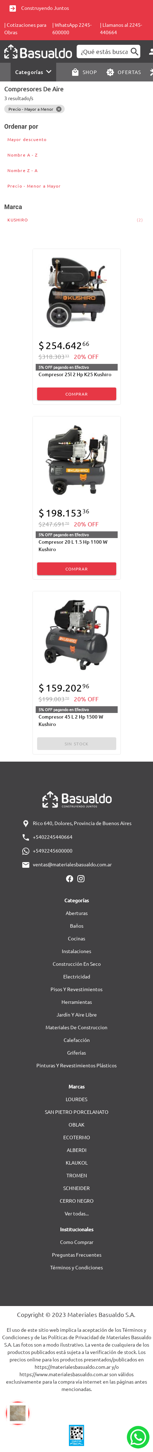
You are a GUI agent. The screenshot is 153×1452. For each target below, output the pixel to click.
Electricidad (76, 976)
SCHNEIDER (76, 1188)
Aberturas (77, 913)
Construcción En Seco (77, 963)
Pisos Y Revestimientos (76, 989)
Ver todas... (77, 1213)
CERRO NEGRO (77, 1200)
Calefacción (77, 1040)
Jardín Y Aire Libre (77, 1014)
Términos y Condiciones (76, 1267)
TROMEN (76, 1175)
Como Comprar (76, 1242)
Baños (76, 925)
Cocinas (76, 938)
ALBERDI (77, 1150)
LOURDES (76, 1099)
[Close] (58, 109)
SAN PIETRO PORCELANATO (76, 1112)
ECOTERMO (76, 1137)
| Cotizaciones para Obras (25, 28)
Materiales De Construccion (76, 1027)
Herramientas (76, 1002)
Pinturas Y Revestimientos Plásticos (76, 1065)
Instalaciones (76, 951)
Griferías (76, 1052)
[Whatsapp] (138, 1437)
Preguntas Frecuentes (76, 1254)
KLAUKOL (77, 1162)
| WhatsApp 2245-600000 (72, 28)
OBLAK (76, 1124)
